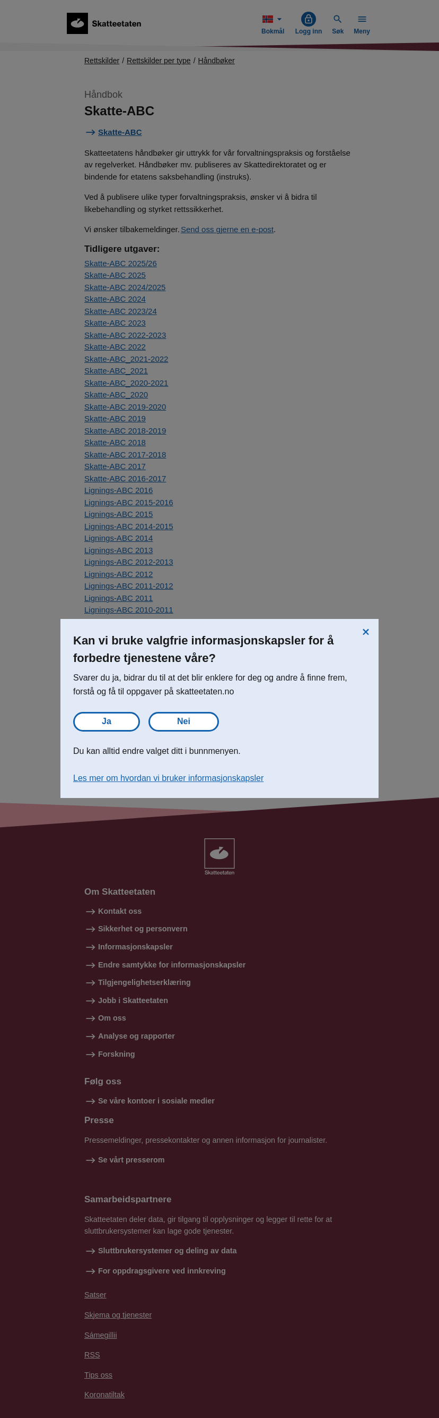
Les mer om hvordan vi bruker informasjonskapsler (168, 778)
